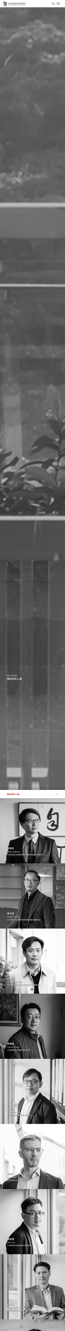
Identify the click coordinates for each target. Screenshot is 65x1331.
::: (49, 3)
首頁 (8, 675)
